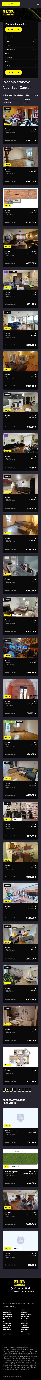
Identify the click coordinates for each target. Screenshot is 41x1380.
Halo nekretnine (25, 1316)
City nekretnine (25, 1310)
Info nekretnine (25, 1312)
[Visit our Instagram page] (15, 1288)
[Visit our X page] (22, 1288)
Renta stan (6, 1331)
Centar (9, 66)
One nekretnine (25, 1329)
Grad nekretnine (7, 1310)
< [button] (4, 1090)
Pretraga (13, 72)
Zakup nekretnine (25, 1331)
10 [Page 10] (26, 1089)
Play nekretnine (7, 1325)
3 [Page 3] (14, 1089)
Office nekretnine (7, 1316)
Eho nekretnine (25, 1318)
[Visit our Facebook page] (12, 1288)
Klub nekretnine (7, 1318)
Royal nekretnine (7, 1314)
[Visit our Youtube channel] (19, 1288)
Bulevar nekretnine (26, 1314)
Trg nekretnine (25, 1327)
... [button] (17, 1090)
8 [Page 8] (19, 1089)
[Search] (18, 4)
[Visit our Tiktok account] (29, 1288)
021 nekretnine (7, 1312)
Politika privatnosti (13, 1291)
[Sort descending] (28, 102)
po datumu (8, 102)
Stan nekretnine (7, 1323)
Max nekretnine (25, 1325)
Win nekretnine (25, 1321)
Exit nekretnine (25, 1323)
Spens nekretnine (7, 1321)
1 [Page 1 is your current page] (7, 1089)
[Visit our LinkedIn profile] (26, 1288)
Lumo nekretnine (25, 1334)
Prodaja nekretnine (8, 1334)
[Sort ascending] (25, 102)
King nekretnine (7, 1327)
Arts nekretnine (7, 1329)
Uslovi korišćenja (28, 1291)
